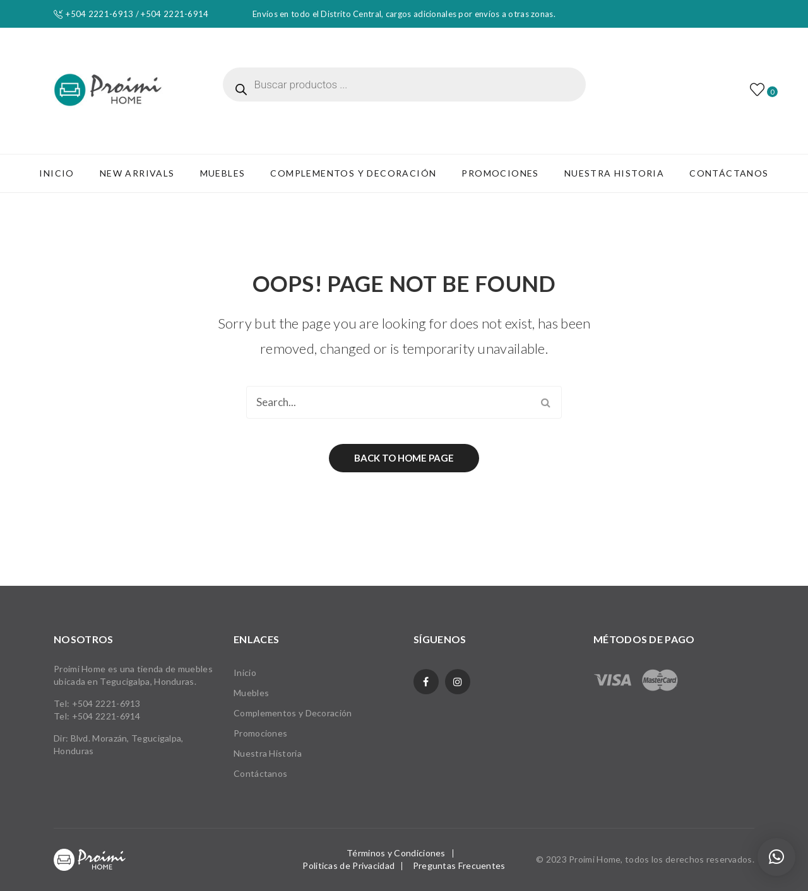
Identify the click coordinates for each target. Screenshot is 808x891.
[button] (776, 857)
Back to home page (404, 457)
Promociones (260, 733)
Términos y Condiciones (396, 852)
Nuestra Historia (268, 753)
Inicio (245, 672)
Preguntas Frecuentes (459, 865)
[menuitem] (56, 173)
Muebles (251, 692)
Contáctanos (260, 773)
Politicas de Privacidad (348, 865)
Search (545, 402)
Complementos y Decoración (293, 713)
